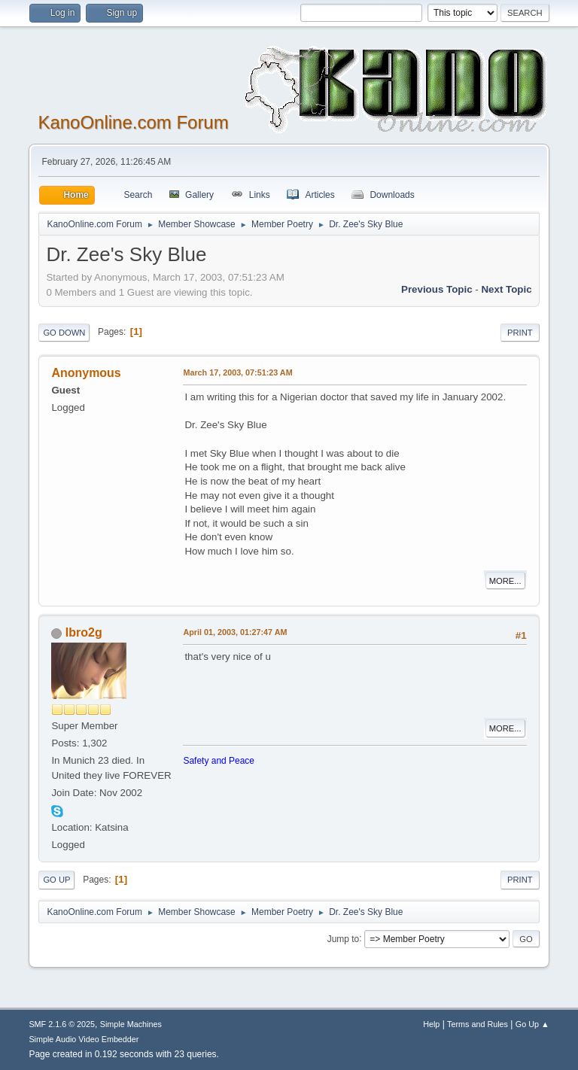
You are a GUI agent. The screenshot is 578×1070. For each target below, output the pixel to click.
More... (505, 580)
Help (431, 1024)
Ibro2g (83, 632)
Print (520, 332)
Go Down (64, 332)
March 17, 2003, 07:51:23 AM (237, 372)
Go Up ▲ (532, 1024)
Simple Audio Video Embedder (83, 1039)
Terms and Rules (477, 1024)
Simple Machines (131, 1024)
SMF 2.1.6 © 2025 (62, 1024)
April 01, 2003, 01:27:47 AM (235, 632)
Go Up (56, 879)
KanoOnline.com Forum (133, 122)
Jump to (343, 938)
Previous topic (437, 289)
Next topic (506, 289)
